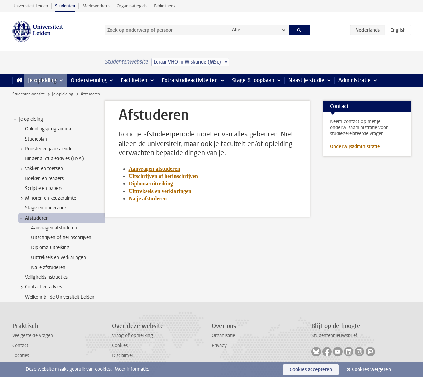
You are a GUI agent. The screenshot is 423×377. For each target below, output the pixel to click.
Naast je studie (306, 80)
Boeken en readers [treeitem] (44, 178)
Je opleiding (42, 80)
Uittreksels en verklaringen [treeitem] (58, 257)
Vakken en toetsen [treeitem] (41, 168)
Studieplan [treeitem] (36, 139)
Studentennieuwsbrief (334, 335)
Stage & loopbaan (253, 80)
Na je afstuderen (148, 198)
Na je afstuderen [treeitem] (48, 267)
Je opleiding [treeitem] (28, 119)
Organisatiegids (132, 6)
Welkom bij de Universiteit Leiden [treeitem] (59, 297)
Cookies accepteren (311, 369)
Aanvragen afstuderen (154, 169)
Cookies (120, 345)
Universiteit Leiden (30, 6)
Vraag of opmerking (132, 335)
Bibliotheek (165, 6)
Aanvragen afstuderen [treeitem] (54, 228)
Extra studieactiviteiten (190, 80)
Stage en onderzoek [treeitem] (46, 208)
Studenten (65, 6)
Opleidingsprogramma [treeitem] (48, 129)
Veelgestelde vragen (32, 335)
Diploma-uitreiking (151, 183)
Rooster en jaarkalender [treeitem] (46, 149)
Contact (20, 345)
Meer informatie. (132, 369)
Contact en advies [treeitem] (40, 287)
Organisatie (223, 335)
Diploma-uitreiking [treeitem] (50, 247)
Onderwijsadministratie (355, 146)
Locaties (20, 355)
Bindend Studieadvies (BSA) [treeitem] (54, 158)
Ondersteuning (89, 80)
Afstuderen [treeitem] (34, 218)
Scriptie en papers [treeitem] (43, 188)
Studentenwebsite (28, 94)
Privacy (219, 345)
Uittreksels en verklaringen (160, 191)
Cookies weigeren (371, 369)
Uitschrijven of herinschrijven (163, 176)
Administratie (354, 80)
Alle (236, 30)
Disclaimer (122, 355)
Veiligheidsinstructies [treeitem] (46, 277)
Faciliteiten (134, 80)
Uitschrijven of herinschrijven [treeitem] (61, 237)
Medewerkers (96, 6)
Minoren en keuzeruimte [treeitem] (47, 198)
